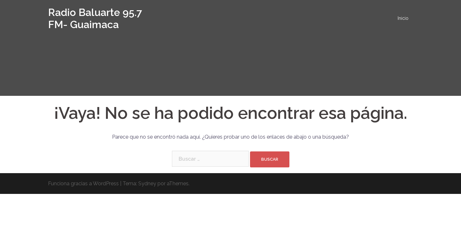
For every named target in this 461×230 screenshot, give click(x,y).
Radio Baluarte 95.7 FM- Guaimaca (95, 18)
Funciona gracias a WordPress (83, 183)
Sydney (147, 183)
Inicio (403, 18)
